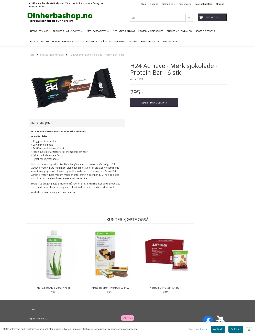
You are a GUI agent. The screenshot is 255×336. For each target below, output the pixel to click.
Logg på (154, 3)
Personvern (185, 3)
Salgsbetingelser (203, 3)
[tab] (77, 123)
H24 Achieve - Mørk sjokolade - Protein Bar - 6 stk (96, 54)
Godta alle (235, 329)
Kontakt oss (168, 3)
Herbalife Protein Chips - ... (153, 287)
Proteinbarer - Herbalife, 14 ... (102, 287)
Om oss (220, 3)
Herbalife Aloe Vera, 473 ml (51, 287)
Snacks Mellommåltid (52, 54)
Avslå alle (218, 329)
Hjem (143, 3)
